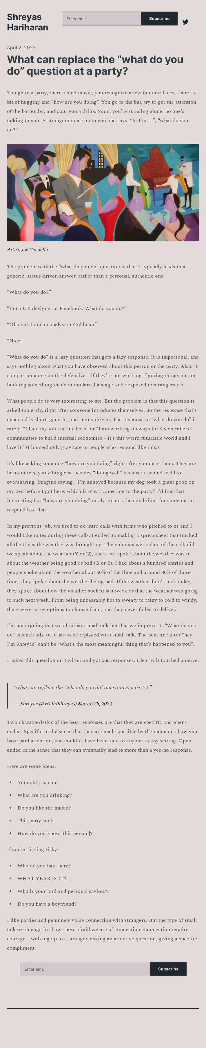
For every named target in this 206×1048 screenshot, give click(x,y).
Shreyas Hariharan (27, 22)
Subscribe (159, 18)
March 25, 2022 (94, 704)
